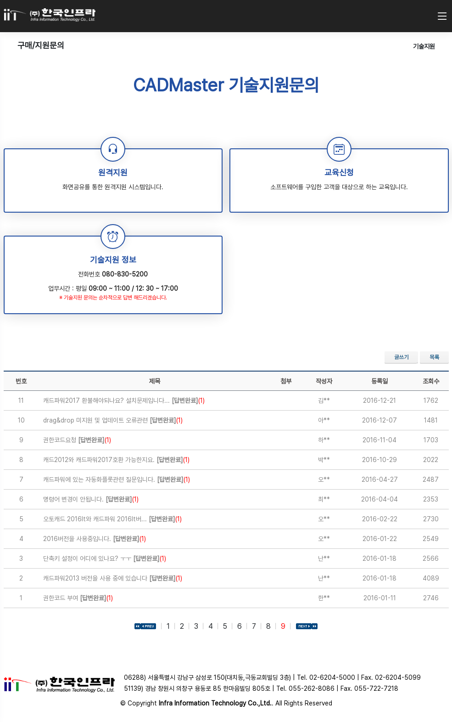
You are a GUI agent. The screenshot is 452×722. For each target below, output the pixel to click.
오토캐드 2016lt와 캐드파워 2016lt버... (112, 519)
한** (324, 598)
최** (324, 499)
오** (324, 479)
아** (324, 420)
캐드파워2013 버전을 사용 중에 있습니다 (112, 578)
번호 (21, 381)
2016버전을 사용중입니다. (94, 538)
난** (324, 558)
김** (324, 400)
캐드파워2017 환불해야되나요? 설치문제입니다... (124, 400)
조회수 (431, 381)
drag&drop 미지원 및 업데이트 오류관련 (113, 420)
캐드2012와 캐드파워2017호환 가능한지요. (116, 459)
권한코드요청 (77, 440)
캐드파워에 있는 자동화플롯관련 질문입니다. (116, 479)
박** (324, 459)
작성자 (324, 381)
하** (324, 440)
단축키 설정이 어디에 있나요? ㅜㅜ (104, 558)
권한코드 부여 (78, 598)
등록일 (379, 381)
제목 (154, 381)
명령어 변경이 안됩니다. (91, 499)
